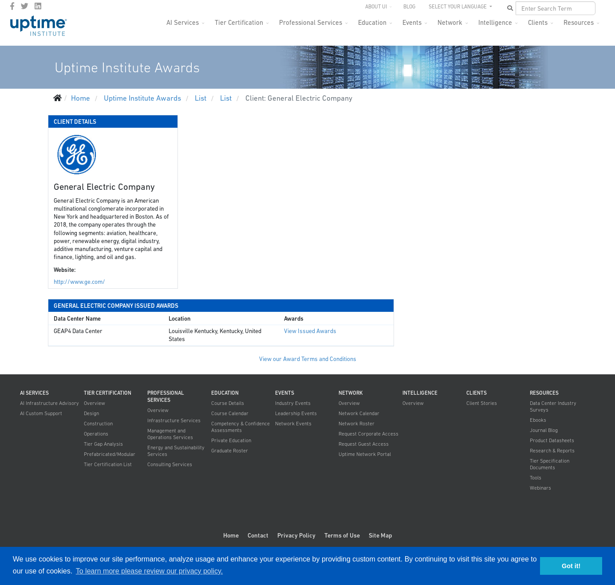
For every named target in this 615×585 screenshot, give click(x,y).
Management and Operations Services (170, 434)
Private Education (231, 440)
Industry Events (293, 403)
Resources (579, 22)
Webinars (540, 488)
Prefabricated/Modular (109, 454)
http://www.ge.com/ (79, 282)
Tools (535, 478)
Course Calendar (229, 413)
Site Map (380, 535)
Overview (94, 403)
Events (412, 22)
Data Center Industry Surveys (553, 406)
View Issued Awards (310, 331)
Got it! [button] (571, 565)
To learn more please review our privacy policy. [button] (149, 571)
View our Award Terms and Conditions (307, 359)
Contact (258, 535)
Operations (96, 434)
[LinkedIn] (38, 6)
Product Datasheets (552, 440)
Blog (409, 7)
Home (231, 535)
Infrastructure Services (174, 420)
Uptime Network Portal (365, 454)
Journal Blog (544, 430)
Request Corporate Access (368, 434)
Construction (98, 423)
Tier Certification (239, 22)
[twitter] (24, 6)
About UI (376, 7)
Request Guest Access (364, 444)
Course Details (227, 403)
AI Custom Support (41, 413)
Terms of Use (342, 535)
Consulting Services (169, 464)
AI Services (182, 22)
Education (372, 22)
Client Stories (481, 403)
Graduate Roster (229, 451)
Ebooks (538, 420)
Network (450, 22)
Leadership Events (296, 413)
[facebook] (12, 6)
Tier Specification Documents (549, 464)
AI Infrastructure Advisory (49, 403)
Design (91, 413)
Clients (538, 22)
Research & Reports (552, 451)
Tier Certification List (108, 464)
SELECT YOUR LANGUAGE (458, 7)
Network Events (293, 423)
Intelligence (495, 22)
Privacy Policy (296, 535)
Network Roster (357, 423)
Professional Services (310, 22)
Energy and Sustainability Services (176, 450)
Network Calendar (359, 413)
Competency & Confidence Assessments (240, 426)
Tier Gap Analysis (103, 444)
